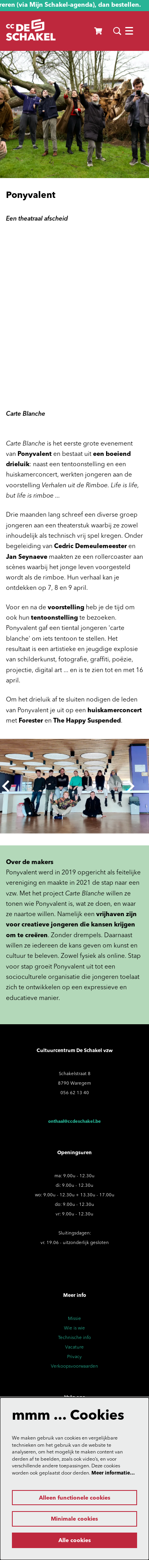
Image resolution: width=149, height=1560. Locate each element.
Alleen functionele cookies (74, 1498)
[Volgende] (131, 786)
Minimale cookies (74, 1519)
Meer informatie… (113, 1473)
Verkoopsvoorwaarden (74, 1366)
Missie (74, 1318)
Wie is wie (74, 1328)
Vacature (74, 1347)
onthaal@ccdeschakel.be (74, 1121)
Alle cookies (74, 1540)
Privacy (74, 1357)
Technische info (74, 1337)
